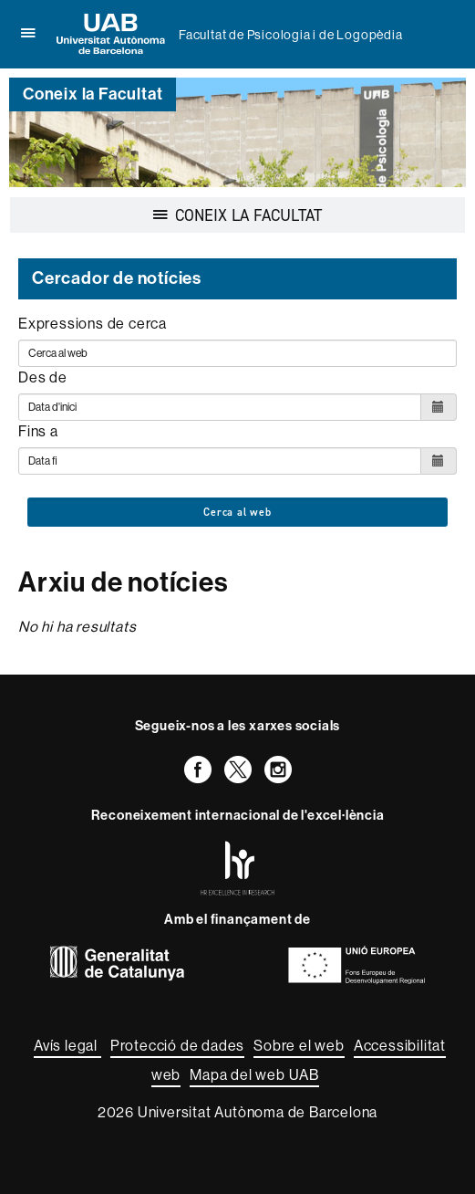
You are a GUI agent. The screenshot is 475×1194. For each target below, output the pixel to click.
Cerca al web (237, 512)
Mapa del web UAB (254, 1075)
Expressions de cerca (92, 323)
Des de (42, 377)
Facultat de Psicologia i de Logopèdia (291, 34)
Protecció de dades (177, 1045)
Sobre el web (299, 1045)
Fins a (38, 431)
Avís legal (67, 1045)
